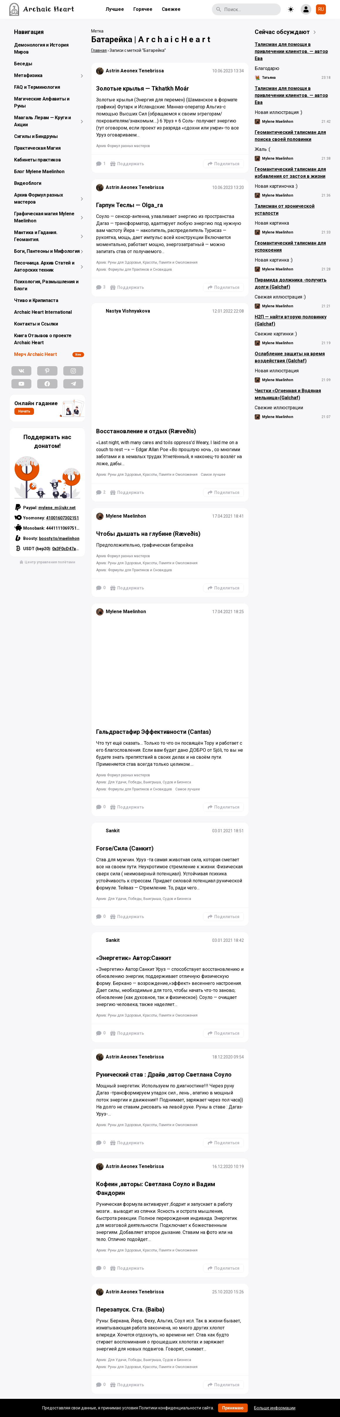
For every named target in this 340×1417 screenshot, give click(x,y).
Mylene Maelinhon (126, 516)
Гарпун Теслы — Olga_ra (129, 205)
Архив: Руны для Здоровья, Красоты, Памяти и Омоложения (147, 262)
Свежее (171, 9)
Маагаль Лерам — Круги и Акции (42, 121)
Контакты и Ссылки (36, 324)
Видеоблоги (27, 183)
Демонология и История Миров (41, 48)
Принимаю (233, 1408)
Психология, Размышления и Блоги (46, 285)
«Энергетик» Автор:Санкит (133, 957)
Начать (24, 411)
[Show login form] (306, 9)
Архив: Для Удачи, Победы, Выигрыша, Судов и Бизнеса (143, 782)
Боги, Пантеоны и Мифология (47, 251)
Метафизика (28, 75)
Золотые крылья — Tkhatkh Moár (142, 88)
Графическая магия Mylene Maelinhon (44, 217)
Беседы (23, 63)
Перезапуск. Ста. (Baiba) (130, 1309)
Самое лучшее (213, 475)
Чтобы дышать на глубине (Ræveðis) (148, 533)
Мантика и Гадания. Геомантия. (35, 236)
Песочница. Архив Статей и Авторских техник (44, 266)
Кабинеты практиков (37, 160)
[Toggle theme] (290, 9)
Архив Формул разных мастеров (38, 198)
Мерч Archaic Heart (35, 354)
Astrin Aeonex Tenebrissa (135, 71)
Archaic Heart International (43, 312)
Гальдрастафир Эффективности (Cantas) (153, 731)
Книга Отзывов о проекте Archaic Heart (43, 339)
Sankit (113, 830)
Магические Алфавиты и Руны (41, 102)
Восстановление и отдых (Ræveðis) (146, 431)
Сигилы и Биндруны (36, 136)
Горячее (142, 9)
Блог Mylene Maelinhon (39, 171)
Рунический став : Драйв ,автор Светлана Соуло (164, 1074)
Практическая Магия (37, 148)
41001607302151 (62, 518)
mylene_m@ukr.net (57, 507)
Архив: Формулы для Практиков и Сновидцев (134, 269)
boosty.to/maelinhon (59, 538)
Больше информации (274, 1408)
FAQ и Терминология (37, 87)
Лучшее (115, 9)
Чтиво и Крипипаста (36, 300)
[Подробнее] (170, 119)
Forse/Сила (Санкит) (125, 848)
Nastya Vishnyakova (128, 311)
